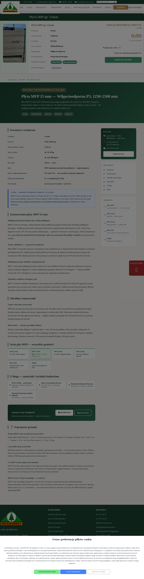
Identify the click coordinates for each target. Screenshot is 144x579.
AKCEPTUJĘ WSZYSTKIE (47, 572)
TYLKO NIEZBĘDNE (73, 572)
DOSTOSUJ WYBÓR (98, 572)
